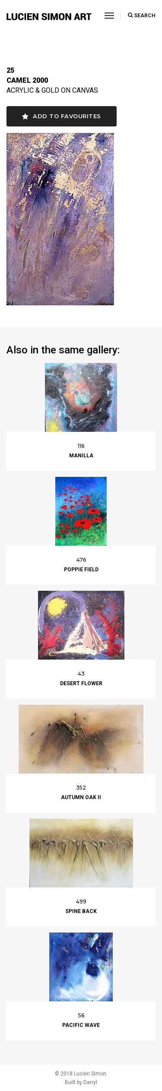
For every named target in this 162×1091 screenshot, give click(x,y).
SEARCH (142, 16)
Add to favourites (61, 116)
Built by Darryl (81, 1082)
